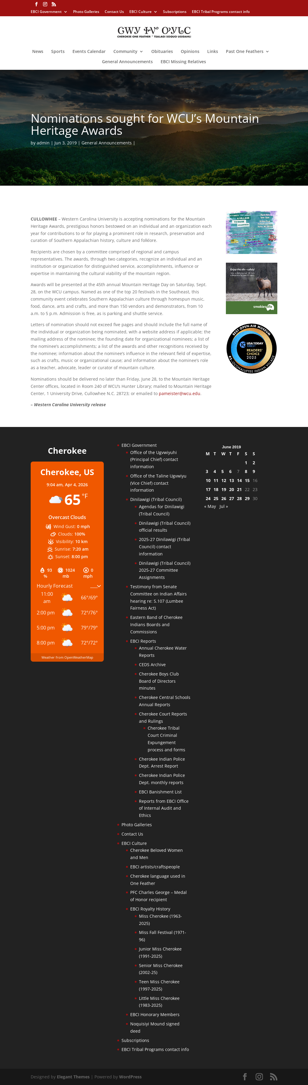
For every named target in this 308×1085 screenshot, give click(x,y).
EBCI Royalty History (150, 909)
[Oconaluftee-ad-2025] (251, 372)
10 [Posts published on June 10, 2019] (208, 480)
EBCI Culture (140, 12)
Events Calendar (89, 51)
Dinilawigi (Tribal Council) (156, 499)
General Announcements (127, 62)
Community (125, 51)
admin (43, 143)
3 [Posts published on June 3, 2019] (207, 471)
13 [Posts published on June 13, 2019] (231, 480)
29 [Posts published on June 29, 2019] (247, 498)
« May (210, 506)
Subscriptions (174, 12)
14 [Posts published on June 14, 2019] (239, 480)
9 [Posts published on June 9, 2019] (254, 471)
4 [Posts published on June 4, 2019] (215, 471)
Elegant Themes (73, 1077)
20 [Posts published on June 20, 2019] (231, 489)
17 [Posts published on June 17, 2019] (208, 489)
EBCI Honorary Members (155, 1014)
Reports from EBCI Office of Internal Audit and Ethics (164, 808)
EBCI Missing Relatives (183, 62)
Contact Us (114, 12)
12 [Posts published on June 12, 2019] (223, 480)
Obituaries (162, 51)
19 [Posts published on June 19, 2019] (223, 489)
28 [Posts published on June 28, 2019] (239, 498)
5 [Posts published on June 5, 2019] (222, 471)
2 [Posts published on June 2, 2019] (254, 462)
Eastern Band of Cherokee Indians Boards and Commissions (156, 624)
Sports (58, 51)
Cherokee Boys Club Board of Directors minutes (159, 681)
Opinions (190, 51)
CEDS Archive (152, 664)
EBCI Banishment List (160, 792)
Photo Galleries (86, 12)
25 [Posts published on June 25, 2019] (216, 498)
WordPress (130, 1077)
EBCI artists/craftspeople (155, 867)
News (37, 51)
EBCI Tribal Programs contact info (221, 12)
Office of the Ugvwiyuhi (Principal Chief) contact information (154, 460)
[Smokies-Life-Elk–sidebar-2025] (251, 312)
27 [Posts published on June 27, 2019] (231, 498)
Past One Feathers (244, 51)
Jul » (224, 506)
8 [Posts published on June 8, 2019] (246, 471)
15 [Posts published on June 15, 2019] (247, 480)
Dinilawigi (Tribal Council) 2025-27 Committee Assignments (164, 570)
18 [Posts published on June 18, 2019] (216, 489)
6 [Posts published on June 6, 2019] (230, 471)
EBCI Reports (143, 641)
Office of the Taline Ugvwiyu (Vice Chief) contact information (158, 483)
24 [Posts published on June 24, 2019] (208, 498)
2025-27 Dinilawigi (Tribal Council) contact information (164, 546)
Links (212, 51)
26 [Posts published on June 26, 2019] (223, 498)
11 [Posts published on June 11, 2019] (216, 480)
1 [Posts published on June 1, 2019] (246, 462)
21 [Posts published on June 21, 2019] (239, 489)
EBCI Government (46, 12)
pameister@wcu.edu (179, 393)
